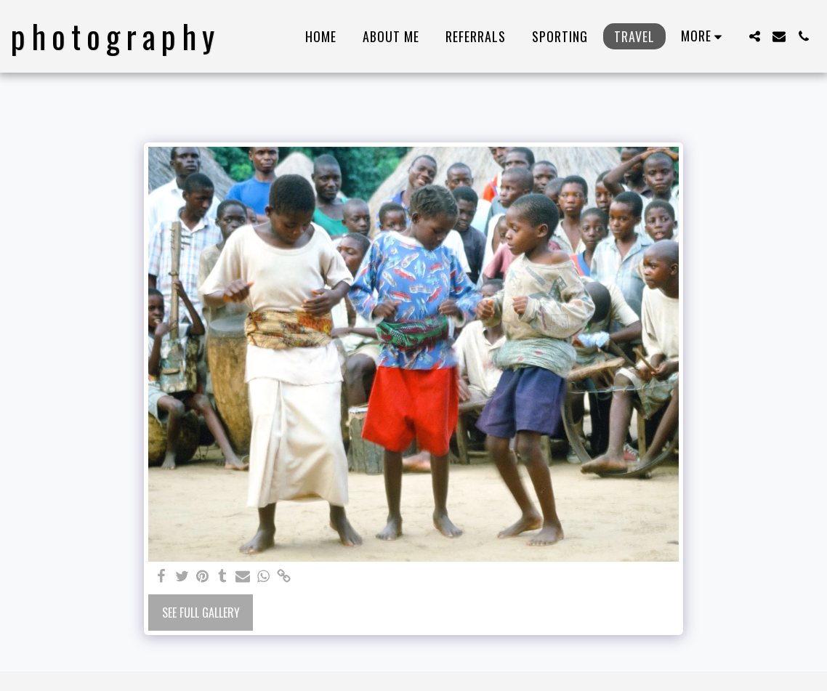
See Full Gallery (201, 612)
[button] (754, 36)
